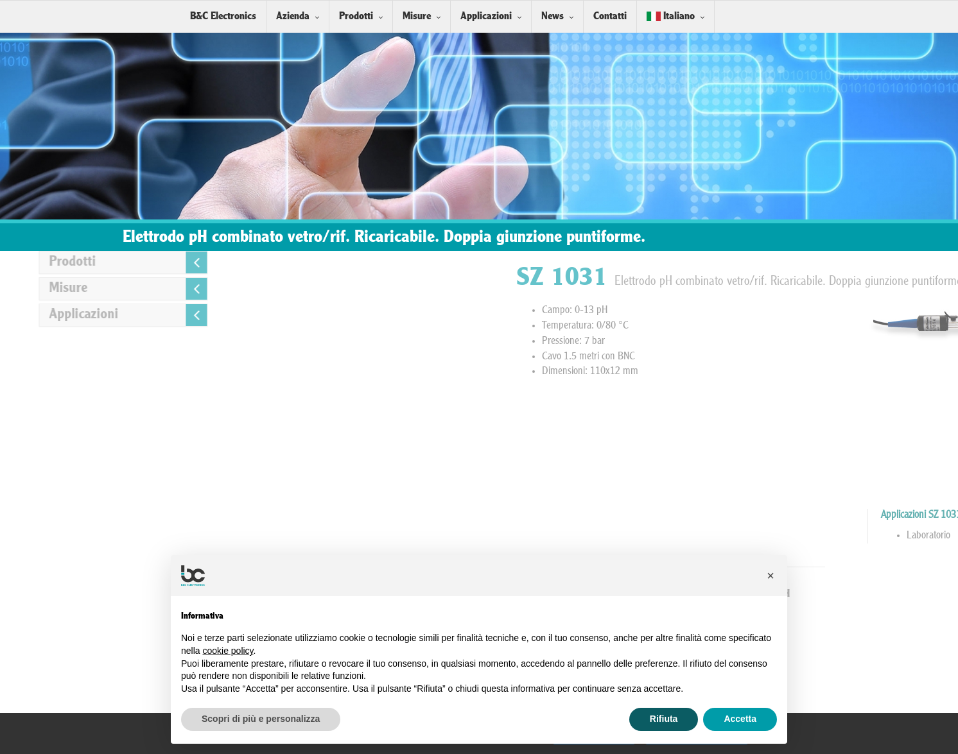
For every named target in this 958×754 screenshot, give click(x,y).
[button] (770, 575)
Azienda (292, 16)
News (552, 16)
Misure (417, 16)
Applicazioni (486, 16)
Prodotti (356, 16)
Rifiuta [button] (664, 719)
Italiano (671, 16)
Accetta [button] (740, 719)
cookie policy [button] (227, 651)
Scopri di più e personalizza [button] (261, 719)
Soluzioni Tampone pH (850, 594)
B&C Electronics (223, 16)
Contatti (610, 16)
